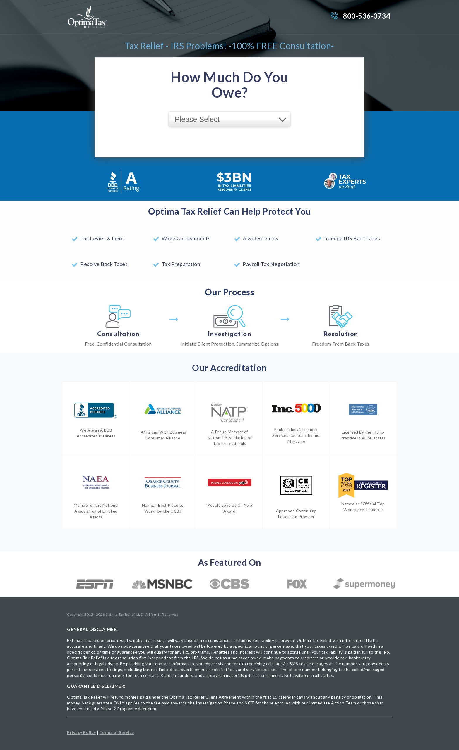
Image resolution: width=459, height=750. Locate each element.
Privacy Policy (81, 732)
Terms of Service (117, 732)
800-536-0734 (366, 16)
